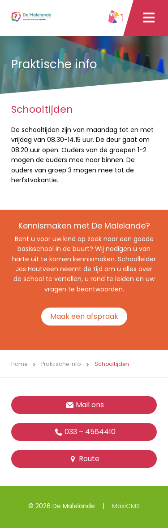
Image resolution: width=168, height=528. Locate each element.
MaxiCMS (126, 506)
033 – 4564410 (84, 432)
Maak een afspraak (84, 316)
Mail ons (84, 405)
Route (84, 458)
